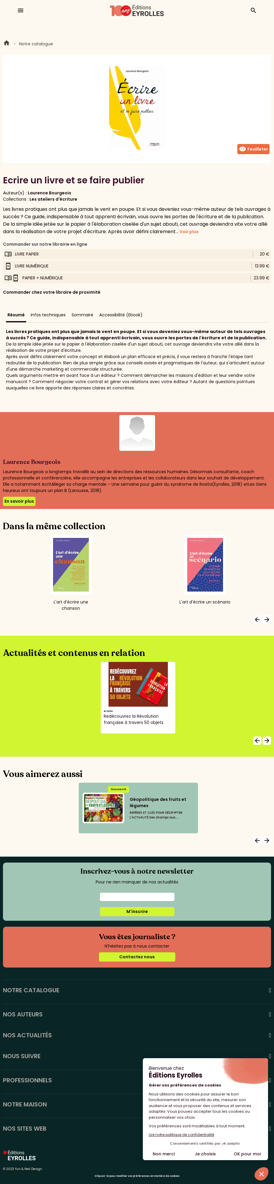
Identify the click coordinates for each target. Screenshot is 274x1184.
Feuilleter (253, 149)
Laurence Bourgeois (49, 193)
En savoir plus (19, 501)
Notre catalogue (36, 44)
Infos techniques (48, 315)
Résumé (16, 315)
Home (6, 43)
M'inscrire (137, 911)
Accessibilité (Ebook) (121, 315)
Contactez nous (137, 957)
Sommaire (82, 315)
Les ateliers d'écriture (53, 199)
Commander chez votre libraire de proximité (51, 292)
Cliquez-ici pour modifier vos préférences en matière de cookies (137, 1176)
